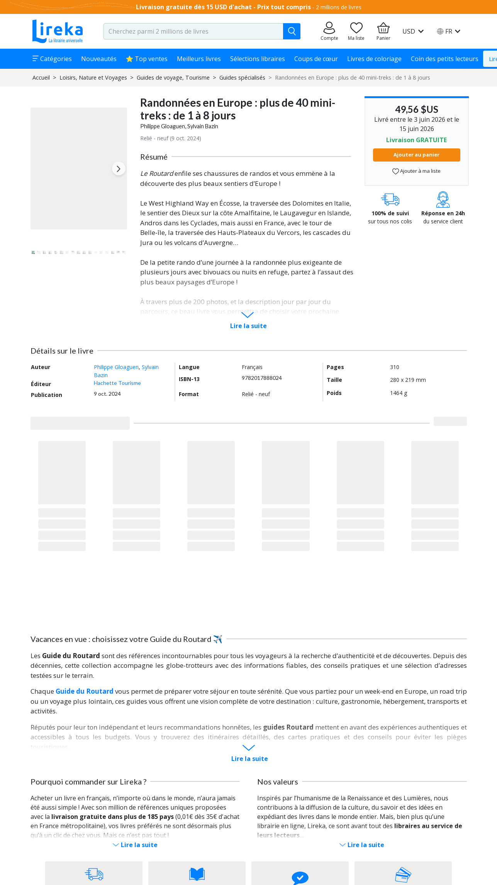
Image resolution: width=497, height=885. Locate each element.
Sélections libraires (257, 58)
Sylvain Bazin (202, 126)
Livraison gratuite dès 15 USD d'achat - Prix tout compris (223, 7)
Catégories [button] (52, 58)
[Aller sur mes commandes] (329, 31)
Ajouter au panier (416, 154)
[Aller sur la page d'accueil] (57, 31)
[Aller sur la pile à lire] (356, 31)
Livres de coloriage (374, 58)
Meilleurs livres (199, 58)
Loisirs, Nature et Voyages (93, 77)
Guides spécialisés (242, 77)
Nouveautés (99, 58)
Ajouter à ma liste (416, 171)
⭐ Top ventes (147, 58)
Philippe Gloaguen (162, 126)
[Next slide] (119, 168)
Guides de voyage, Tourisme (173, 77)
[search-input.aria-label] (193, 31)
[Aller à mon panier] (383, 31)
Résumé (154, 156)
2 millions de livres (338, 7)
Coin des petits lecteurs (444, 58)
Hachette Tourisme (117, 383)
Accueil (41, 77)
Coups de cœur (316, 58)
